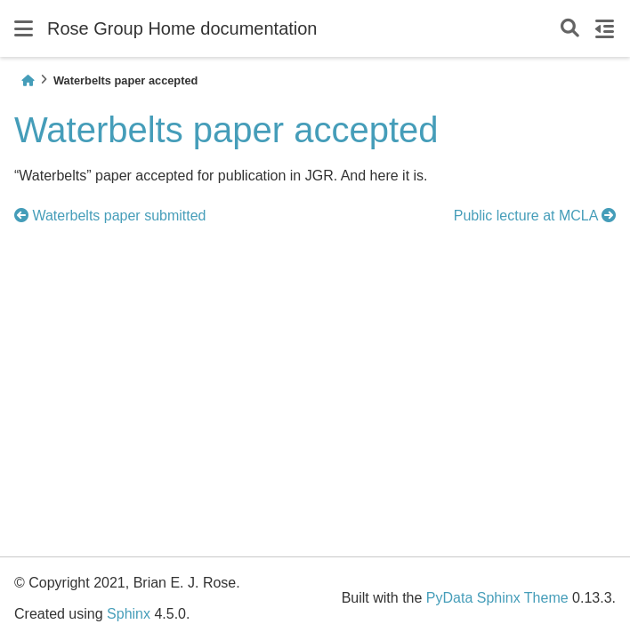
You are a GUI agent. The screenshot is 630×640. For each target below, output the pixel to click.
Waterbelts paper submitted (110, 215)
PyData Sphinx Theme (497, 597)
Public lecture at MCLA (535, 215)
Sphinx (128, 613)
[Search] (570, 29)
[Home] (27, 80)
